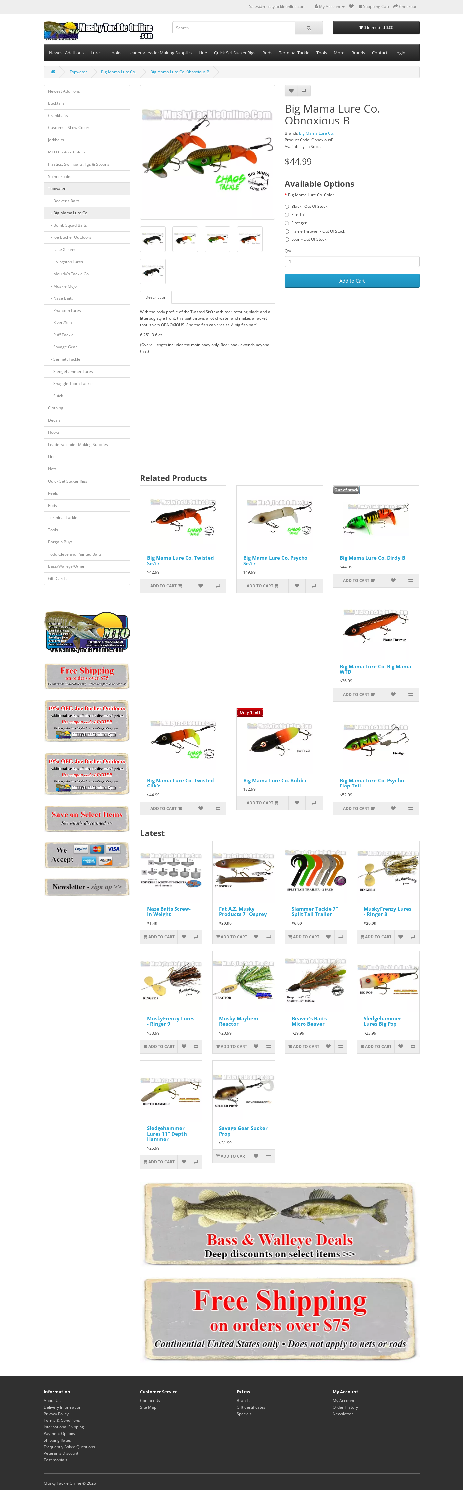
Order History (345, 1407)
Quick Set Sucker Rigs (234, 53)
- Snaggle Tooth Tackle (70, 383)
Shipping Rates (57, 1440)
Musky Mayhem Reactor (238, 1021)
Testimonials (55, 1460)
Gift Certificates (251, 1407)
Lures (96, 53)
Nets (52, 469)
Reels (53, 493)
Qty (288, 251)
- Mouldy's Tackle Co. (69, 274)
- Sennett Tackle (64, 359)
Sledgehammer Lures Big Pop (382, 1021)
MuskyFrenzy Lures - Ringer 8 (387, 911)
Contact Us (150, 1400)
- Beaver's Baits (64, 201)
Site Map (148, 1407)
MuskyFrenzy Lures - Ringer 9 (170, 1021)
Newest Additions (66, 53)
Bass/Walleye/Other (66, 566)
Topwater (78, 72)
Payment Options (59, 1433)
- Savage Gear (62, 347)
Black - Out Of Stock (306, 206)
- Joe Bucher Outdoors (69, 237)
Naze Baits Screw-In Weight (169, 911)
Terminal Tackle (294, 53)
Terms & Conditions (62, 1420)
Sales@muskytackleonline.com (277, 6)
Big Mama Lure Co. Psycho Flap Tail (372, 783)
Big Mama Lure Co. (118, 72)
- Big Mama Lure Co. (68, 213)
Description (155, 297)
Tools (321, 53)
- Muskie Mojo (62, 286)
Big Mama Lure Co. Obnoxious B (179, 72)
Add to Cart (352, 280)
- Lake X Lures (62, 249)
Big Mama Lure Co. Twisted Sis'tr (180, 560)
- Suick (55, 396)
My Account (343, 1400)
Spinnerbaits (59, 176)
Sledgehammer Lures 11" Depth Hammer (167, 1133)
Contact (380, 53)
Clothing (55, 408)
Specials (244, 1414)
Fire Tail (295, 214)
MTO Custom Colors (66, 152)
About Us (52, 1400)
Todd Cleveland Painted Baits (74, 554)
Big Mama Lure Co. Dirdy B (372, 557)
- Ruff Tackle (60, 335)
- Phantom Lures (64, 310)
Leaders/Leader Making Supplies (160, 53)
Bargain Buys (60, 542)
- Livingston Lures (65, 261)
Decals (54, 420)
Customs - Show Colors (69, 127)
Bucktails (56, 103)
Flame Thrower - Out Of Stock (315, 231)
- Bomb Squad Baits (67, 225)
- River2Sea (60, 322)
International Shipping (64, 1427)
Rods (267, 53)
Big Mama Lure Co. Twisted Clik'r (180, 783)
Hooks (114, 53)
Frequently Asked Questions (69, 1446)
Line (203, 53)
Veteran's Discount (61, 1453)
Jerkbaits (56, 140)
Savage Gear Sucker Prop (243, 1131)
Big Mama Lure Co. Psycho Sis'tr (275, 560)
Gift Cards (57, 578)
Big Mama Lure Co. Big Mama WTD (375, 669)
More (339, 53)
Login (399, 53)
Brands (358, 53)
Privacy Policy (56, 1414)
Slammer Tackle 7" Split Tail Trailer (315, 911)
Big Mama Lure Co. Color (311, 195)
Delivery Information (62, 1407)
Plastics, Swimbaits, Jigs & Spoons (78, 164)
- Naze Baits (60, 298)
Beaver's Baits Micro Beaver (309, 1021)
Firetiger (296, 223)
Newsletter (343, 1414)
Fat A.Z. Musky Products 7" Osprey (243, 911)
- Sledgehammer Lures (70, 371)
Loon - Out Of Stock (305, 239)
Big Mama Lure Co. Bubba (274, 780)
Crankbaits (58, 115)
